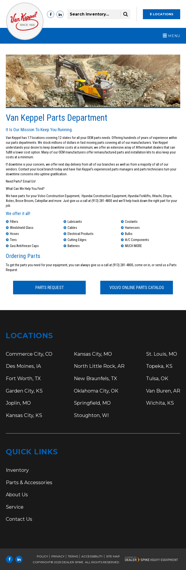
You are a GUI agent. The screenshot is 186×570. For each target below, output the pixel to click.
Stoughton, (91, 415)
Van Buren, (163, 391)
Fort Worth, (23, 378)
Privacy (57, 556)
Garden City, (24, 391)
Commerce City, (29, 354)
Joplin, (18, 403)
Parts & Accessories (29, 482)
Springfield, (92, 403)
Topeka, (159, 366)
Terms (73, 556)
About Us (17, 495)
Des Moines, (23, 366)
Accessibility (92, 556)
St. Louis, (161, 354)
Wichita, (160, 403)
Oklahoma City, (96, 391)
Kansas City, (24, 415)
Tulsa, (157, 378)
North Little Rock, (99, 366)
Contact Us (19, 519)
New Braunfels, (95, 378)
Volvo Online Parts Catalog (136, 287)
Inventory (17, 470)
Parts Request (49, 287)
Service (14, 507)
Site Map (113, 556)
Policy (42, 556)
